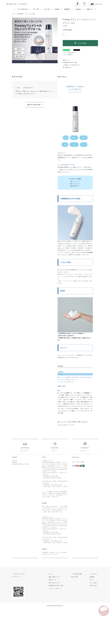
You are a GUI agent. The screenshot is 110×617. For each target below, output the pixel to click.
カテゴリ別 (47, 9)
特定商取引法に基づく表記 (70, 62)
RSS (72, 577)
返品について (66, 60)
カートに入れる (80, 43)
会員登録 (92, 577)
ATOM (76, 577)
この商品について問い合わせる (71, 65)
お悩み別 (57, 9)
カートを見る (93, 582)
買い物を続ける (67, 67)
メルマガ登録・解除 (76, 574)
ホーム (13, 13)
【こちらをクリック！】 (66, 425)
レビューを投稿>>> (68, 54)
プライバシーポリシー (55, 588)
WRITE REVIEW (34, 104)
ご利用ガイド (89, 9)
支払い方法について (54, 582)
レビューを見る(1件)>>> (69, 52)
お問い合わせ (93, 585)
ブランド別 (36, 9)
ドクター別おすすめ (22, 9)
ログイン (92, 579)
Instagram (78, 9)
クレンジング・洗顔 (30, 13)
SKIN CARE (20, 13)
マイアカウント (94, 574)
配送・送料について (54, 577)
